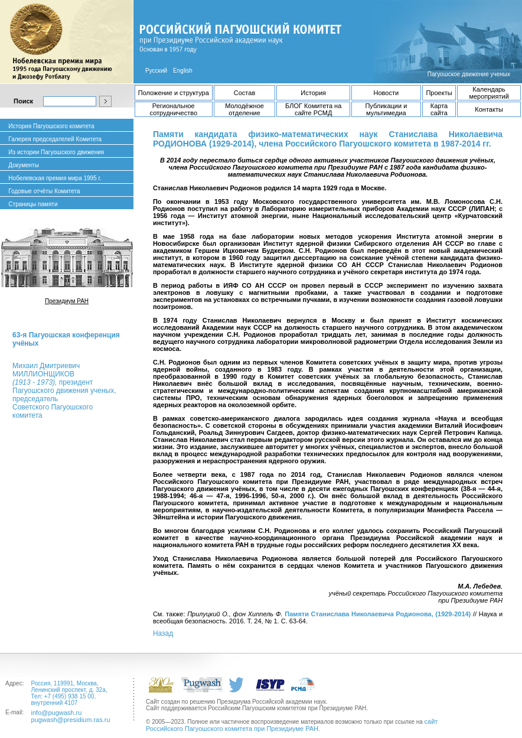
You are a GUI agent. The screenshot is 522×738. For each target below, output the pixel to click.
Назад (163, 633)
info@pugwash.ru (56, 712)
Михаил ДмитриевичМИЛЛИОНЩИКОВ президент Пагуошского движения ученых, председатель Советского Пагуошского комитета (64, 391)
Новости (386, 92)
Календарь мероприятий (488, 93)
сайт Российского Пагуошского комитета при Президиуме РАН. (292, 725)
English (183, 70)
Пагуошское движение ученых (469, 74)
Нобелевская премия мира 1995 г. (54, 178)
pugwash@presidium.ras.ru (70, 719)
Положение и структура (173, 92)
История (313, 92)
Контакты (489, 109)
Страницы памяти (32, 204)
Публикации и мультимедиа (386, 109)
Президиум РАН (67, 301)
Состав (244, 92)
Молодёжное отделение (244, 109)
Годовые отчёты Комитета (44, 191)
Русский (156, 70)
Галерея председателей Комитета (55, 139)
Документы (23, 165)
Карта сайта (439, 109)
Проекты (439, 92)
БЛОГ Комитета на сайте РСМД (313, 109)
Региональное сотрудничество (174, 109)
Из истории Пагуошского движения (56, 152)
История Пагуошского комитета (51, 126)
